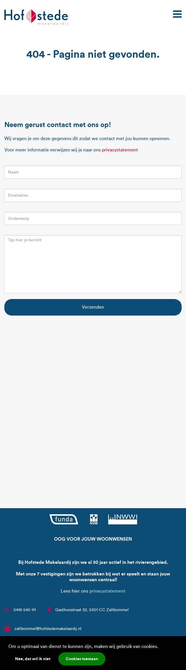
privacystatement (120, 150)
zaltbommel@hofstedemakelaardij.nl (48, 628)
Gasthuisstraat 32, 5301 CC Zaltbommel (92, 609)
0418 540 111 (24, 609)
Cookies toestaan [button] (82, 658)
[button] (160, 647)
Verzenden (93, 307)
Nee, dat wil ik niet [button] (32, 658)
